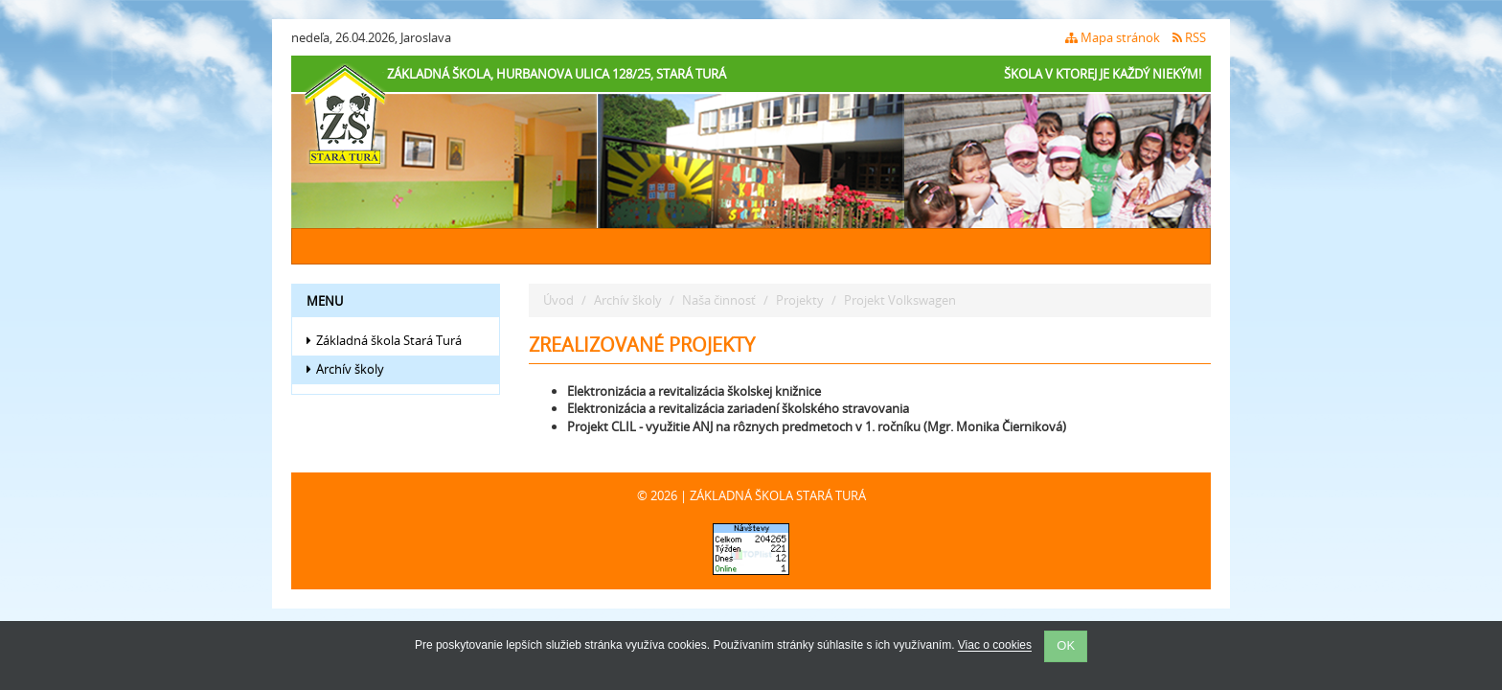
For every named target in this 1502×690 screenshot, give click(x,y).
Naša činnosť (719, 300)
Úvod (558, 300)
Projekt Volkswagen (900, 300)
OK (1066, 645)
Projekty (800, 300)
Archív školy (345, 369)
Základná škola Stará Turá (384, 340)
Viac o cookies (995, 646)
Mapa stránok (1112, 37)
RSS (1189, 37)
